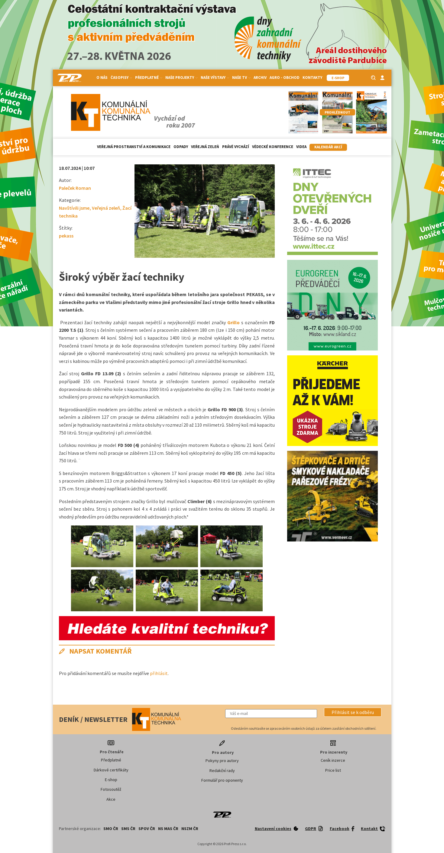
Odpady (180, 146)
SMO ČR (110, 828)
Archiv (260, 77)
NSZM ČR (189, 828)
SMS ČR (128, 828)
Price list (333, 770)
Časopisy (121, 77)
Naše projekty (181, 77)
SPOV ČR (146, 828)
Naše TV (241, 77)
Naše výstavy (215, 77)
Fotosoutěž (111, 789)
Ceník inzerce (333, 760)
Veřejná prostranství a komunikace (133, 146)
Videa (301, 146)
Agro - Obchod (285, 77)
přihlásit (159, 673)
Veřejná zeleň (205, 146)
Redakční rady (222, 770)
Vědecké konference (272, 146)
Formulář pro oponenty (222, 780)
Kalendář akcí (328, 147)
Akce (110, 799)
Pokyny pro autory (222, 760)
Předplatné (148, 77)
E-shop (111, 779)
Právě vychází (235, 146)
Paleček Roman (75, 188)
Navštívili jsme (74, 208)
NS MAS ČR (168, 828)
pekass (66, 236)
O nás (102, 77)
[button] (352, 712)
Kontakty (312, 77)
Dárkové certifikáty (111, 770)
